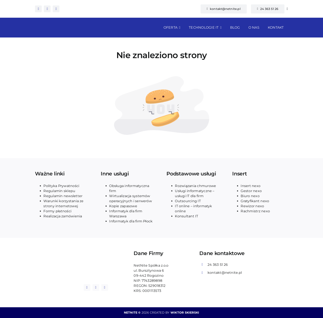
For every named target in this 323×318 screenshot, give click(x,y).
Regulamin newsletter (62, 196)
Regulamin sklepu (59, 191)
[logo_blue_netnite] (96, 260)
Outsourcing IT (188, 201)
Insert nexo (250, 186)
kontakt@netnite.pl (225, 273)
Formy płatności (57, 211)
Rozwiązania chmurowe (195, 186)
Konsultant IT (186, 216)
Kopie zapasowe (123, 206)
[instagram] (47, 8)
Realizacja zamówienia (62, 216)
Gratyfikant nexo (255, 201)
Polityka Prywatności (61, 186)
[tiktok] (56, 8)
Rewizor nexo (252, 206)
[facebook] (38, 8)
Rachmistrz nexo (255, 211)
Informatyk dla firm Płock (131, 221)
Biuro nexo (250, 196)
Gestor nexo (251, 191)
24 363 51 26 (218, 265)
